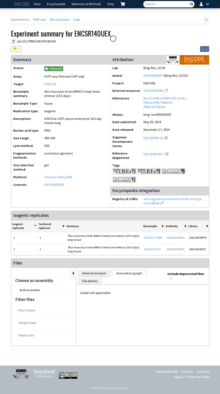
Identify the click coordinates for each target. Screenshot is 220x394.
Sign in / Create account (191, 377)
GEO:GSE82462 (153, 91)
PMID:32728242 (154, 107)
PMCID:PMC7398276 (157, 103)
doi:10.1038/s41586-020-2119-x (165, 98)
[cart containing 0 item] (122, 4)
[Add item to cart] (206, 20)
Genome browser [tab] (69, 273)
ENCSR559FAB (54, 185)
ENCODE (22, 4)
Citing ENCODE (167, 372)
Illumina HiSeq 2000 (58, 177)
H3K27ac (50, 84)
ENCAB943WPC (176, 238)
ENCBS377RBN (153, 238)
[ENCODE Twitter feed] (207, 4)
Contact (203, 372)
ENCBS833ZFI (152, 249)
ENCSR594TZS (153, 138)
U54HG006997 (153, 76)
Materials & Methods (86, 4)
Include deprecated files (185, 272)
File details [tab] (134, 273)
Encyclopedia (56, 4)
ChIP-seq (39, 20)
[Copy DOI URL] (13, 41)
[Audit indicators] (16, 49)
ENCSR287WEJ (153, 154)
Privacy (187, 372)
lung (76, 20)
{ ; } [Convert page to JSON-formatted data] (204, 49)
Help (110, 4)
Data (37, 4)
